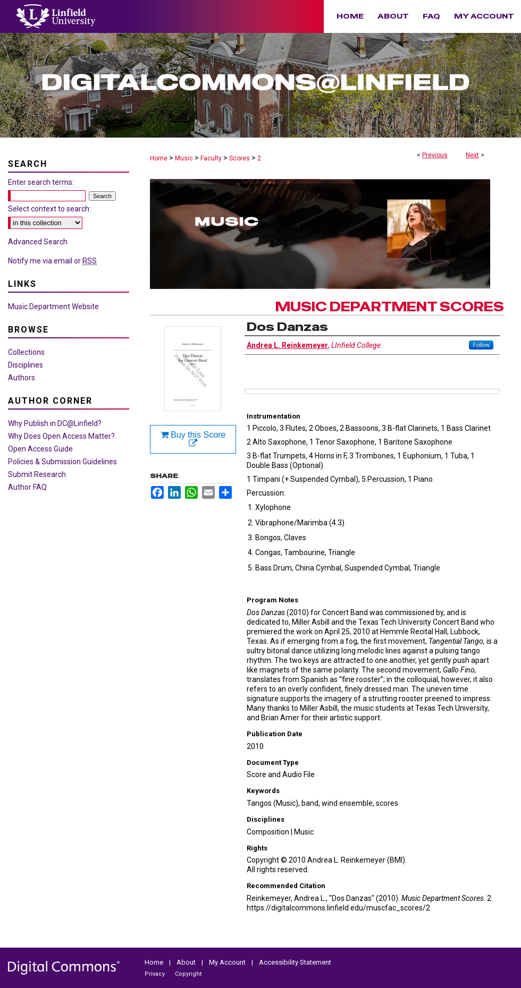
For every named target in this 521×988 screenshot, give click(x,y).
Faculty (211, 158)
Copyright (188, 973)
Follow (481, 345)
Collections (26, 352)
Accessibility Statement (295, 962)
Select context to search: (49, 209)
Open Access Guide (40, 449)
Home (158, 158)
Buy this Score (193, 439)
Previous (435, 155)
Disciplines (25, 365)
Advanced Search (38, 241)
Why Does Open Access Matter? (61, 436)
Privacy (155, 973)
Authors (21, 377)
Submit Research (37, 474)
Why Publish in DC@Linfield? (55, 423)
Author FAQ (27, 487)
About (187, 962)
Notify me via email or (52, 261)
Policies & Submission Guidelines (62, 461)
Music (184, 158)
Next (472, 155)
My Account (228, 962)
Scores (239, 158)
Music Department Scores (389, 307)
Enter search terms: (41, 182)
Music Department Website (53, 306)
